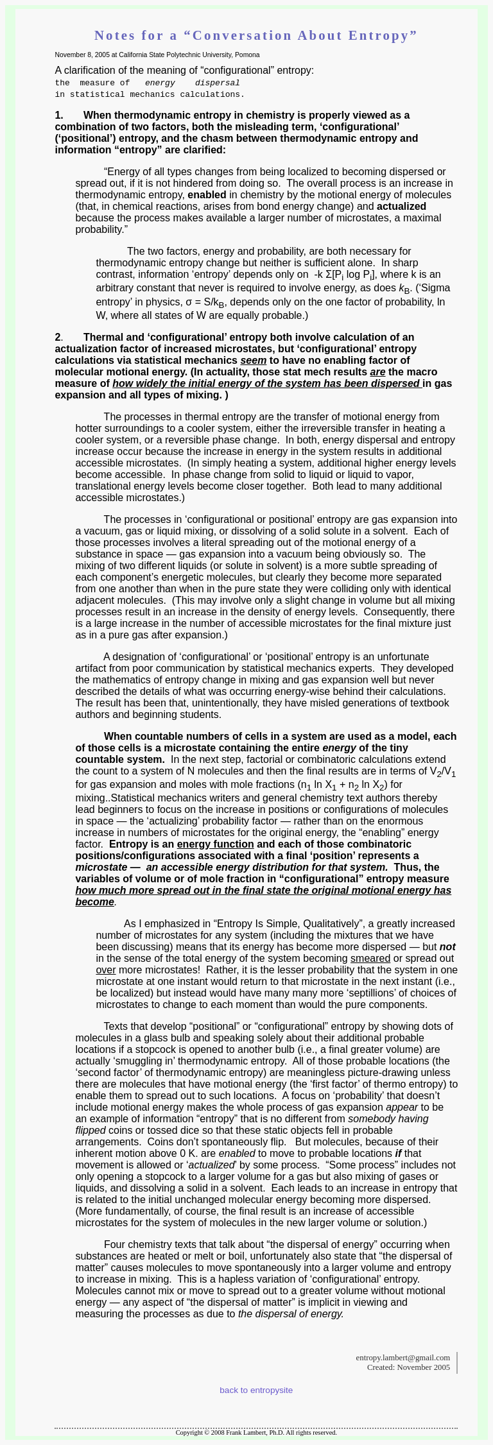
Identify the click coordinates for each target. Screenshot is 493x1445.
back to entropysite (256, 1390)
